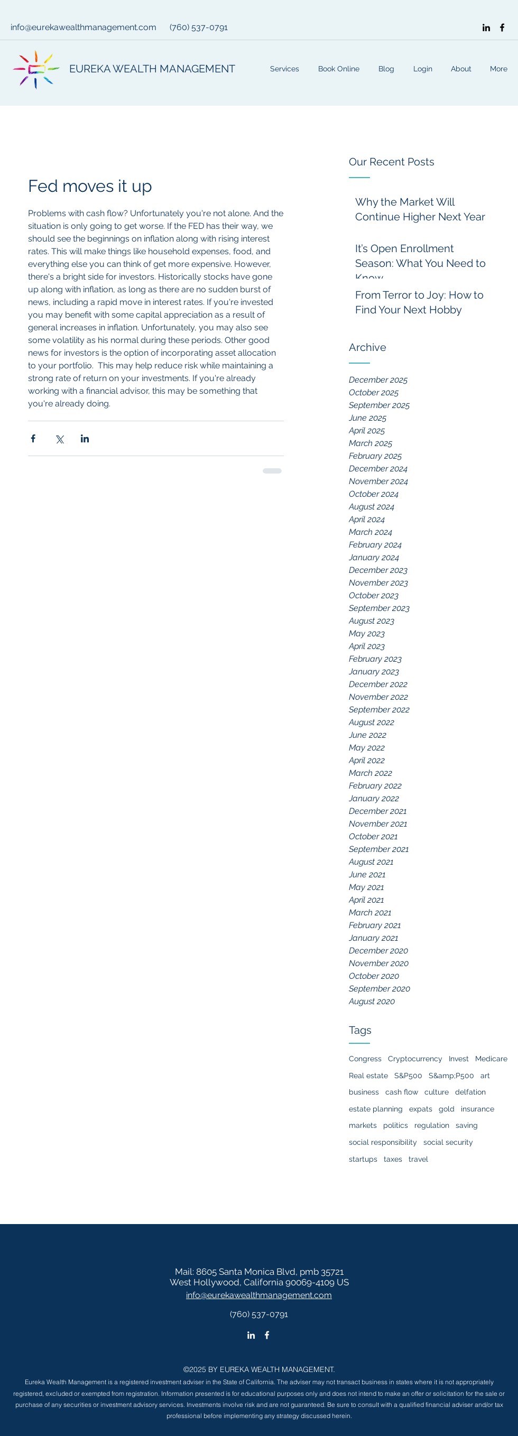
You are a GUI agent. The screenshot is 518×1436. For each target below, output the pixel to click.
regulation (431, 1125)
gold (447, 1109)
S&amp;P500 (451, 1075)
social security (448, 1142)
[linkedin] (486, 27)
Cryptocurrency (415, 1058)
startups (363, 1159)
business (364, 1092)
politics (395, 1125)
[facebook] (502, 27)
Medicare (491, 1058)
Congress (365, 1058)
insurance (477, 1109)
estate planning (376, 1109)
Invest (459, 1058)
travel (418, 1159)
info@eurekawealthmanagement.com (83, 27)
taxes (393, 1159)
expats (420, 1109)
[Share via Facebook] (33, 438)
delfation (470, 1092)
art (485, 1075)
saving (467, 1125)
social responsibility (383, 1142)
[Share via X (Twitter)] (59, 438)
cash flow (401, 1092)
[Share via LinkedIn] (85, 438)
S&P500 (408, 1075)
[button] (421, 69)
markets (363, 1125)
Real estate (368, 1075)
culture (436, 1092)
